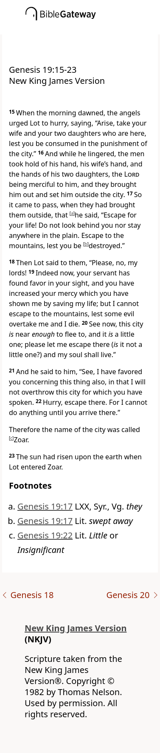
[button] (92, 28)
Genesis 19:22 (45, 535)
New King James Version (76, 628)
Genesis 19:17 (45, 506)
